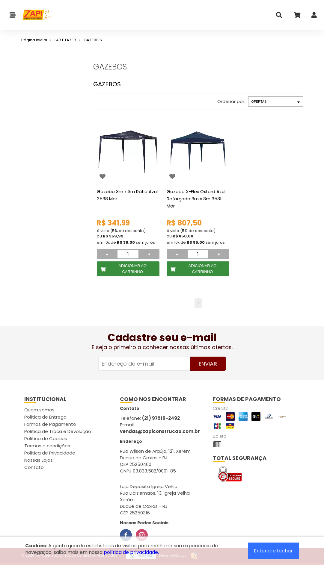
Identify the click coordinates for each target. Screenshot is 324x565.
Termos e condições (47, 446)
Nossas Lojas (38, 460)
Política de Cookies (45, 438)
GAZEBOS (93, 40)
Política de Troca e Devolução (57, 431)
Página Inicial (34, 40)
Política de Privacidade (49, 453)
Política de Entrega (45, 417)
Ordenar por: (231, 101)
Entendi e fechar (273, 550)
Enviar (208, 363)
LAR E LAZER (65, 40)
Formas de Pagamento (50, 424)
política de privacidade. (131, 552)
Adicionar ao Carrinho (132, 268)
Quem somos (39, 410)
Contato (34, 467)
